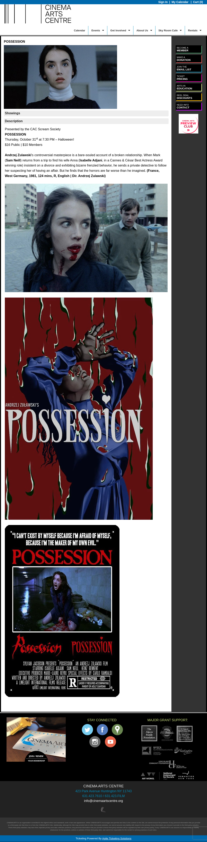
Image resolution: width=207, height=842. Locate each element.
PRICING (182, 78)
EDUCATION (184, 87)
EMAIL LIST (184, 68)
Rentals (192, 30)
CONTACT (183, 106)
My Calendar (180, 2)
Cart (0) (198, 2)
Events (95, 30)
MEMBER (182, 49)
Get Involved (118, 30)
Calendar (79, 30)
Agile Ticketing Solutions (116, 838)
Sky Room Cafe (168, 30)
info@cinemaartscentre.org (103, 801)
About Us (142, 30)
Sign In (163, 2)
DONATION (183, 59)
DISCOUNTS (184, 97)
